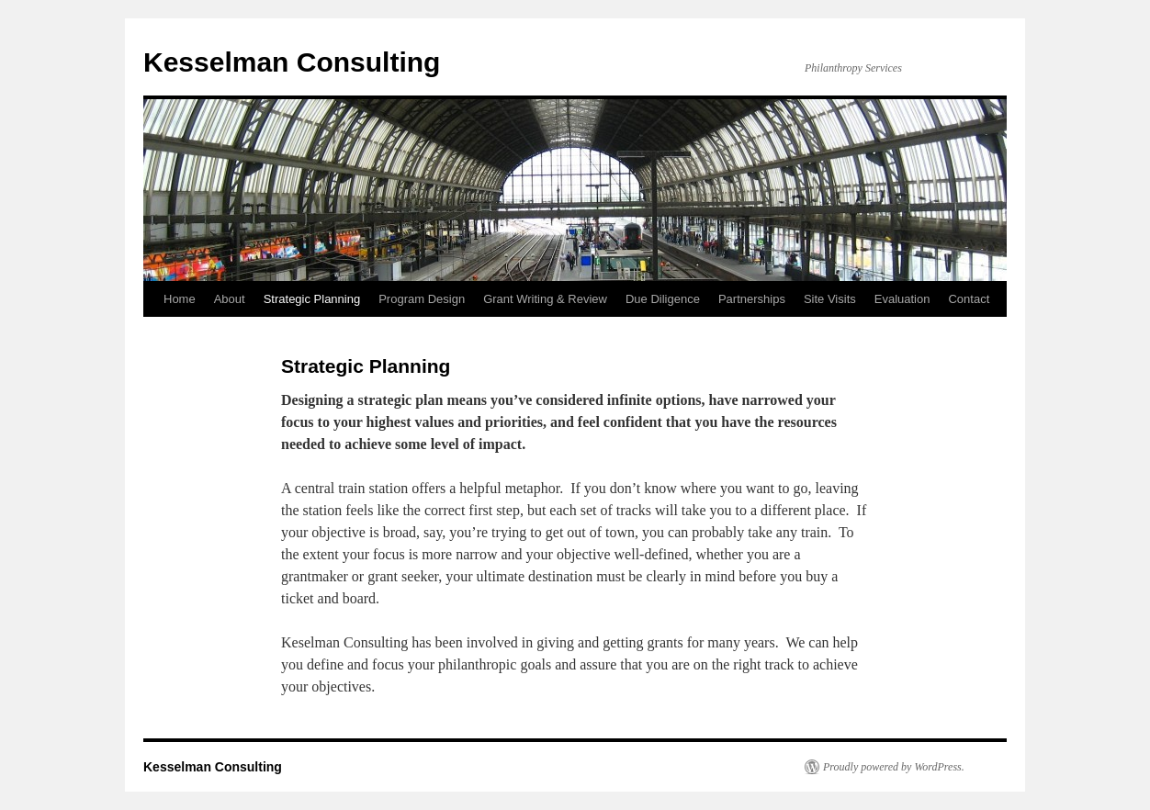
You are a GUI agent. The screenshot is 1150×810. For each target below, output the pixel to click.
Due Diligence (663, 299)
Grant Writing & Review (545, 299)
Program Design (421, 299)
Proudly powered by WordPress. (893, 766)
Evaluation (902, 299)
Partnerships (751, 299)
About (229, 299)
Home (179, 299)
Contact (968, 299)
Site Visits (830, 299)
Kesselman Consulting (291, 62)
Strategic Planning (312, 299)
